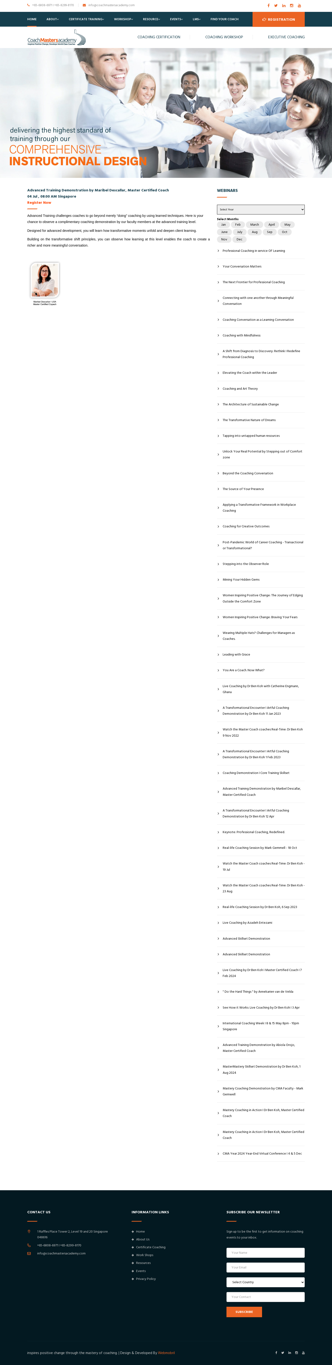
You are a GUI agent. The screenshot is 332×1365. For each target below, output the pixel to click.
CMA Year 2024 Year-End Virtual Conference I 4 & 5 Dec (262, 1153)
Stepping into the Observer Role (246, 564)
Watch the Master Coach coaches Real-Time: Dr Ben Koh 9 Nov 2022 (263, 732)
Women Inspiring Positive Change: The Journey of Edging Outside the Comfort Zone (263, 598)
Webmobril (166, 1352)
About (51, 19)
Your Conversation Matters (242, 266)
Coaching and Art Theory (240, 388)
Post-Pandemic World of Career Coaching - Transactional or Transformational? (263, 545)
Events (175, 19)
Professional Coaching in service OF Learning (254, 250)
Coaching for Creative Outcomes (246, 526)
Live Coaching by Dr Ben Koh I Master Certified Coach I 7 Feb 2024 (262, 973)
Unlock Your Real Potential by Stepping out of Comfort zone (262, 454)
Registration (279, 19)
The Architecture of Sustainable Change (251, 404)
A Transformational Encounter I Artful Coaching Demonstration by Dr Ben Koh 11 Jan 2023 (256, 710)
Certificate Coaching (149, 1247)
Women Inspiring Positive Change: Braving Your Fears (260, 617)
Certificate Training (85, 19)
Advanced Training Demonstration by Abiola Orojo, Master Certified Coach (259, 1048)
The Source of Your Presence (243, 489)
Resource (150, 19)
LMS (196, 19)
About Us (140, 1239)
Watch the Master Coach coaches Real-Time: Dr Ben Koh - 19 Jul (264, 866)
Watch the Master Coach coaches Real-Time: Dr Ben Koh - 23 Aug (264, 888)
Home (32, 19)
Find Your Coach (225, 19)
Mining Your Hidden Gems (241, 579)
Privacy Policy (144, 1279)
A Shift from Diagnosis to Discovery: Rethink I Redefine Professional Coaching (261, 354)
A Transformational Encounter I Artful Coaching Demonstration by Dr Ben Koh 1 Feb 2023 (256, 754)
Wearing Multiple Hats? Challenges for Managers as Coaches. (259, 636)
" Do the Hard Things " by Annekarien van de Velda (258, 991)
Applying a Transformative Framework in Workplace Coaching (259, 507)
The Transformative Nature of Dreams (249, 420)
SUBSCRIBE (244, 1312)
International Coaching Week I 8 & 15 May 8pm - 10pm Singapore (261, 1026)
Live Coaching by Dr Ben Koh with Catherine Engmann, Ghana (261, 689)
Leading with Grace (236, 654)
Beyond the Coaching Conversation (248, 473)
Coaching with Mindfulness (241, 335)
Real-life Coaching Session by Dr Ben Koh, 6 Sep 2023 (260, 907)
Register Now (39, 202)
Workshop (122, 19)
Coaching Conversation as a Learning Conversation (258, 319)
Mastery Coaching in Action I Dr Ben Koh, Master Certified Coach (263, 1113)
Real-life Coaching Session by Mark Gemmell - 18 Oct (260, 847)
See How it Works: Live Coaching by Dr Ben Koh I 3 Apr (261, 1007)
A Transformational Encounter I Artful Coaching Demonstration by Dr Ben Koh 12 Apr (256, 813)
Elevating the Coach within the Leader (250, 372)
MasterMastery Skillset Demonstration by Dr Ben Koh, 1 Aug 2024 (261, 1069)
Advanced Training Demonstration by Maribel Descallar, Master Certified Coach (262, 791)
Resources (141, 1263)
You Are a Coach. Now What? (244, 670)
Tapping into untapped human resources (251, 435)
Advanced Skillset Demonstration (246, 938)
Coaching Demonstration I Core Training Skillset (256, 773)
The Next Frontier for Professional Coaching (254, 282)
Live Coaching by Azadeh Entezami (247, 922)
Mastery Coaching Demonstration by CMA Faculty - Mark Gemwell (263, 1091)
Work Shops (142, 1255)
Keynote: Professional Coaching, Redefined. (254, 832)
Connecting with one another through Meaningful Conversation (258, 301)
